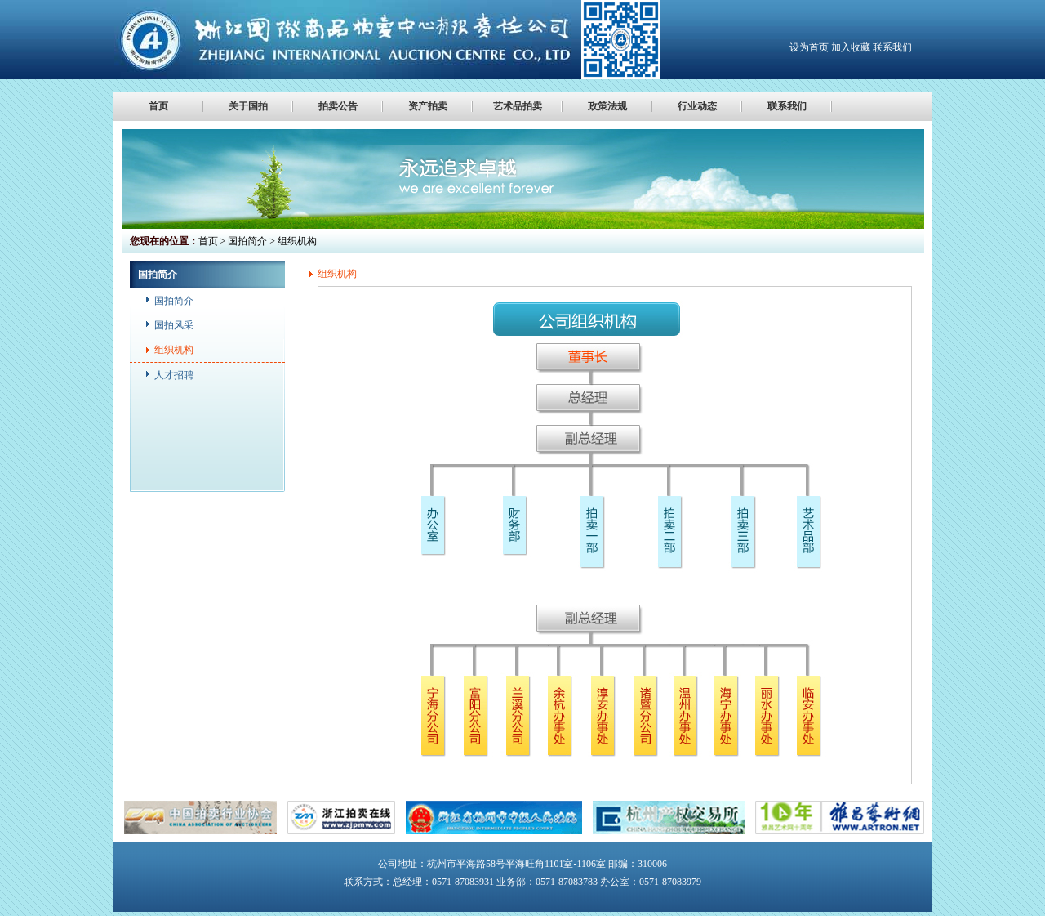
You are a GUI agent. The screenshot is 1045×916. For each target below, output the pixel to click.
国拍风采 (173, 325)
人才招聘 (173, 375)
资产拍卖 (427, 106)
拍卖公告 (338, 106)
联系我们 (892, 47)
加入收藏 (850, 47)
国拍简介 (173, 300)
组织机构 (173, 349)
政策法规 (607, 106)
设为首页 (809, 47)
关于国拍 (248, 106)
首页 (158, 106)
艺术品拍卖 (517, 106)
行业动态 (697, 106)
